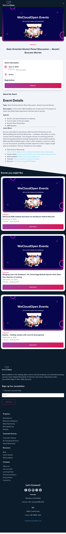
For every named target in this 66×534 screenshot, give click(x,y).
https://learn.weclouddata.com (29, 156)
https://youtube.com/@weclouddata (27, 159)
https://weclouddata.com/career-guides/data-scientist (36, 154)
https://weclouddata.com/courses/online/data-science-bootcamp (30, 152)
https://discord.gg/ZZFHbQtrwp (24, 161)
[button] (63, 3)
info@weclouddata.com (33, 521)
